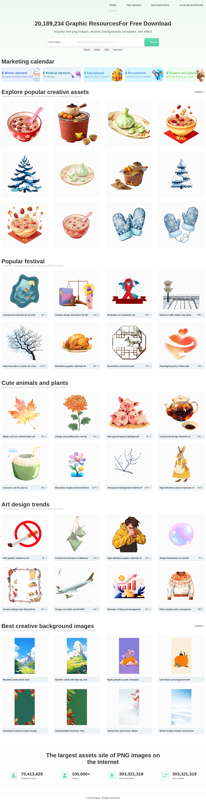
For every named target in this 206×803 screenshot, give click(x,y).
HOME (112, 5)
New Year (117, 50)
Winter (97, 50)
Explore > (200, 92)
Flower (87, 50)
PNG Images (133, 5)
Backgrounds (160, 5)
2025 (107, 50)
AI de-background (191, 5)
